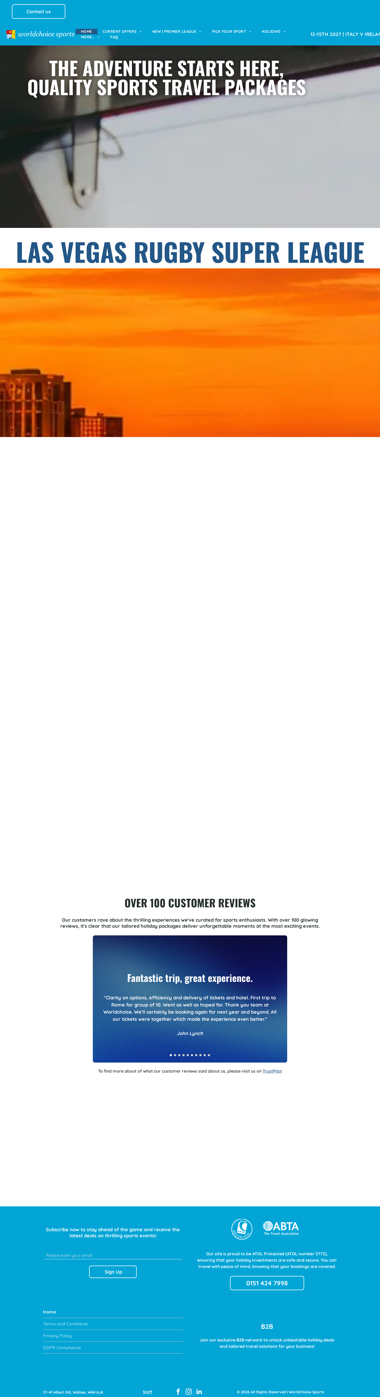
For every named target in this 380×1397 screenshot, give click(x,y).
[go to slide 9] (205, 1050)
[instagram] (188, 1387)
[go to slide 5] (188, 1050)
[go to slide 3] (179, 1050)
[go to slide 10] (209, 1050)
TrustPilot (272, 1066)
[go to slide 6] (192, 1050)
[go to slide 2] (175, 1050)
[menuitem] (86, 31)
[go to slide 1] (171, 1050)
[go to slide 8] (200, 1050)
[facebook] (178, 1387)
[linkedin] (199, 1387)
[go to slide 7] (196, 1050)
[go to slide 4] (183, 1050)
